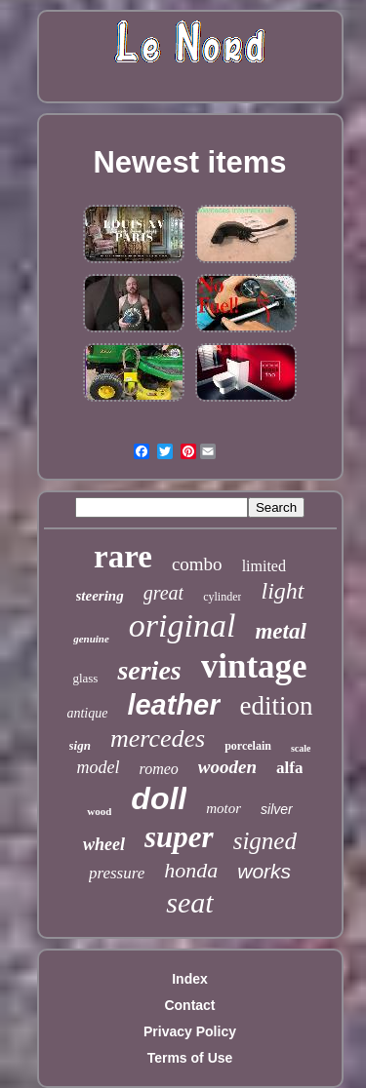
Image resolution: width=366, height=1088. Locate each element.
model (98, 767)
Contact (189, 1005)
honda (191, 870)
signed (265, 841)
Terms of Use (190, 1058)
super (179, 837)
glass (85, 678)
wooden (227, 767)
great (163, 592)
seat (189, 902)
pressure (116, 873)
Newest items (189, 162)
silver (277, 809)
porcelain (247, 746)
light (282, 590)
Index (190, 979)
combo (197, 564)
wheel (104, 844)
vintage (254, 666)
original (182, 625)
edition (276, 705)
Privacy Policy (189, 1031)
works (264, 871)
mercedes (157, 738)
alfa (289, 767)
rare (123, 556)
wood (99, 811)
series (149, 670)
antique (86, 713)
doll (158, 798)
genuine (91, 638)
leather (173, 704)
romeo (159, 768)
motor (223, 808)
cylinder (222, 596)
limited (264, 566)
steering (100, 595)
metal (280, 631)
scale (301, 748)
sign (80, 745)
